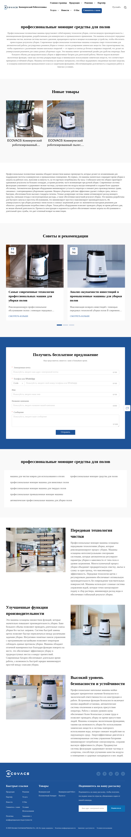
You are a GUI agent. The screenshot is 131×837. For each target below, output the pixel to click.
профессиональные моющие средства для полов (94, 476)
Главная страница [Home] (58, 3)
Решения (88, 3)
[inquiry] (127, 408)
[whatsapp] (123, 774)
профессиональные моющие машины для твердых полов (38, 488)
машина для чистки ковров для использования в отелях (37, 476)
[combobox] (18, 383)
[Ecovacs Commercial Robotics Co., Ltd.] (25, 7)
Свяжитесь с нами (91, 11)
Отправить (65, 432)
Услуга (53, 11)
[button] (59, 325)
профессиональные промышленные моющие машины (36, 494)
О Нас (76, 11)
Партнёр (101, 3)
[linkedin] (98, 774)
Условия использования (104, 828)
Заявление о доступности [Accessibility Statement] (86, 828)
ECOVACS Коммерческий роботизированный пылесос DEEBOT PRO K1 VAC (65, 143)
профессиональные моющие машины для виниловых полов (39, 482)
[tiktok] (117, 774)
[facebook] (105, 774)
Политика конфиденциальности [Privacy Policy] (65, 828)
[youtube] (111, 774)
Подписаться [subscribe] (116, 808)
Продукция (74, 3)
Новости (65, 11)
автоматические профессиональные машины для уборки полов (41, 500)
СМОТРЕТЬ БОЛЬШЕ (18, 316)
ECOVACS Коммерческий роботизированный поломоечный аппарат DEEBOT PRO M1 (24, 143)
